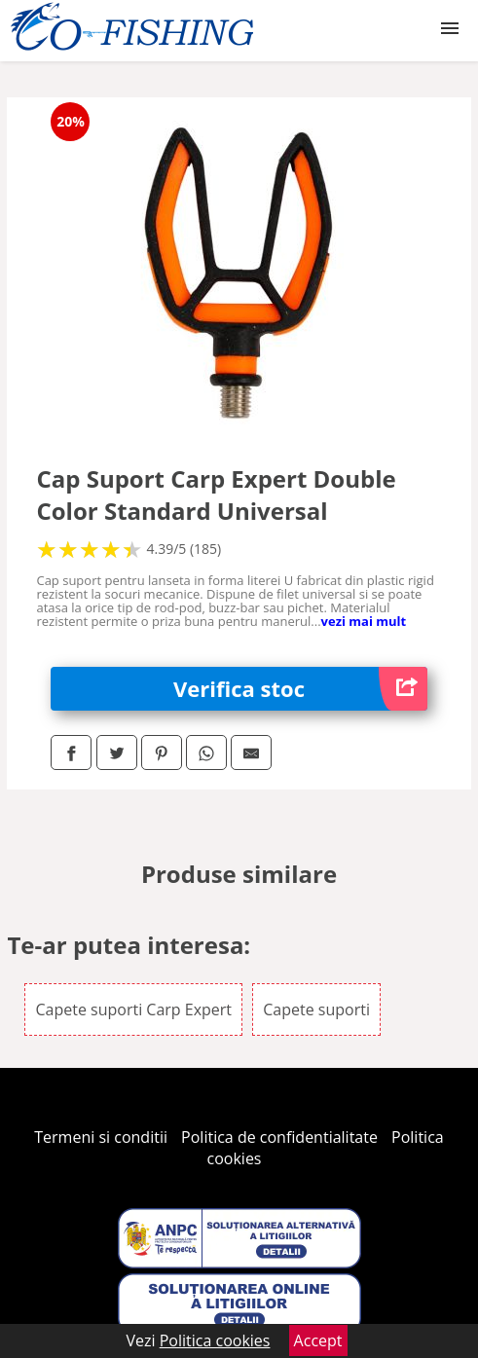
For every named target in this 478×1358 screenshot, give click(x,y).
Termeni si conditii (100, 1137)
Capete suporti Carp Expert (133, 1009)
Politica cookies (215, 1340)
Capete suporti (316, 1009)
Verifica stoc (300, 689)
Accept (318, 1340)
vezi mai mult (364, 621)
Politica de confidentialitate (279, 1137)
